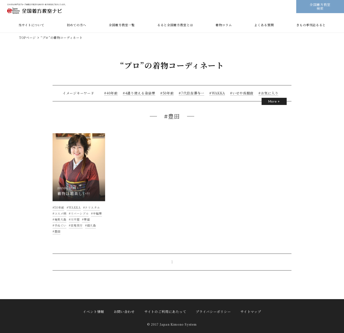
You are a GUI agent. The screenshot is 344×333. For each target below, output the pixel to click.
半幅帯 (97, 217)
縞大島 (91, 229)
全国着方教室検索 (320, 6)
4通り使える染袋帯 (139, 93)
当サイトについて (31, 25)
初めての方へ (76, 25)
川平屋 (75, 223)
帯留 (87, 223)
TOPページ (27, 37)
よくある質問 (264, 25)
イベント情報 (93, 311)
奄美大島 (60, 223)
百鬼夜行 (77, 229)
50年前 (167, 93)
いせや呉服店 (242, 93)
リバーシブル (80, 217)
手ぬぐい (60, 229)
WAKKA (217, 93)
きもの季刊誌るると (311, 25)
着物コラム (223, 25)
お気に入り (269, 93)
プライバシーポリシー (213, 311)
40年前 (111, 93)
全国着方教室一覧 (122, 25)
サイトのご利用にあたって (165, 311)
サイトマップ (250, 311)
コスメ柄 (60, 217)
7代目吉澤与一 (191, 93)
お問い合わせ (124, 311)
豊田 (57, 235)
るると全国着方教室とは (175, 25)
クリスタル (92, 211)
